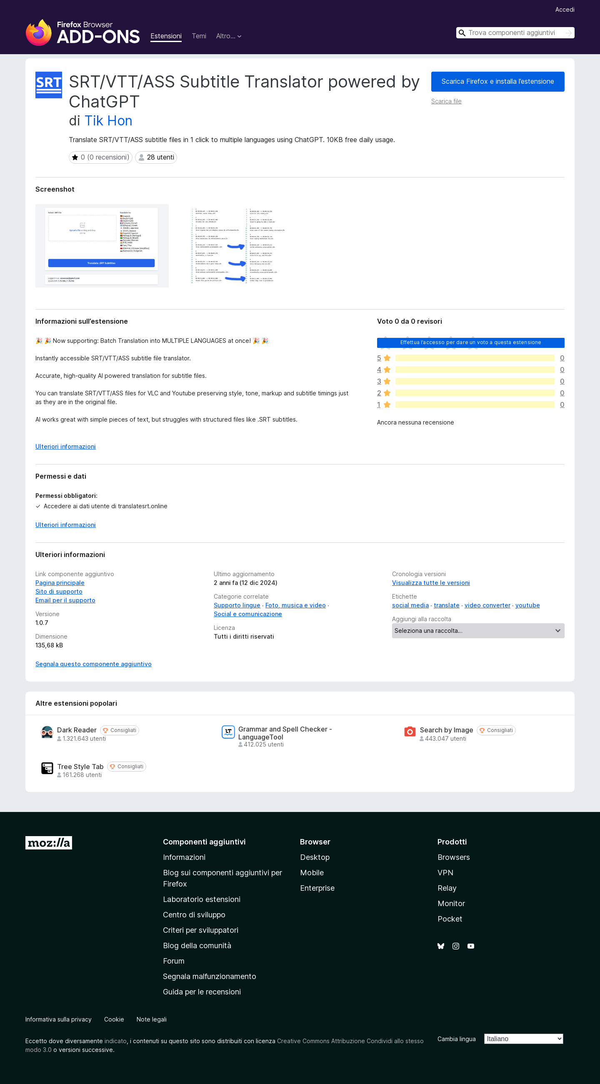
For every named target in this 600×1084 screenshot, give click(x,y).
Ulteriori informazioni (65, 524)
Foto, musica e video (295, 605)
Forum (174, 961)
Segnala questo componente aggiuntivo (93, 663)
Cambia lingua (457, 1038)
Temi (199, 36)
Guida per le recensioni (202, 991)
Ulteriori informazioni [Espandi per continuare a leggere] (65, 446)
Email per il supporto (65, 600)
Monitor (451, 903)
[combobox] (515, 32)
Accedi (565, 9)
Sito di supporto (58, 591)
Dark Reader (77, 730)
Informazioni (184, 857)
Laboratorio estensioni (201, 899)
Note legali (152, 1019)
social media (410, 605)
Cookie (114, 1019)
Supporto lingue (237, 605)
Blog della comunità (197, 945)
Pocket (450, 918)
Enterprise (317, 888)
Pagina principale (60, 582)
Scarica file (446, 101)
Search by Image (446, 730)
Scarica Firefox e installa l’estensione (498, 81)
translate (447, 605)
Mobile (312, 872)
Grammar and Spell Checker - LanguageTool (285, 733)
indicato (116, 1040)
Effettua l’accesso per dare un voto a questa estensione (471, 342)
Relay (447, 888)
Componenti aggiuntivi (204, 841)
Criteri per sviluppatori (200, 930)
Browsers (454, 857)
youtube (527, 605)
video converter (487, 605)
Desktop (315, 857)
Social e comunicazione (248, 613)
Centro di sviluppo (194, 914)
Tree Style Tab (80, 767)
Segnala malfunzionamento (209, 976)
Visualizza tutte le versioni (431, 582)
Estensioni (166, 36)
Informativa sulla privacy (58, 1019)
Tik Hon (108, 120)
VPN (445, 872)
